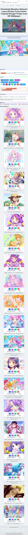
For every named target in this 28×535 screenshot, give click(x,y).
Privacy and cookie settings (21, 531)
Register (16, 2)
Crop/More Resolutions (13, 82)
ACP (2, 88)
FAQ (5, 529)
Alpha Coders (3, 1)
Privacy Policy (9, 529)
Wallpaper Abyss (11, 5)
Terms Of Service (15, 529)
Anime (19, 126)
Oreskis (13, 73)
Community (10, 2)
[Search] (26, 1)
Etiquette (25, 529)
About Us (2, 529)
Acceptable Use (21, 529)
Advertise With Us (5, 531)
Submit (5, 2)
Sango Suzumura (15, 126)
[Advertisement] (14, 62)
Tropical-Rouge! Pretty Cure (14, 127)
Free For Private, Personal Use (19, 72)
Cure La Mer (16, 481)
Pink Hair (11, 168)
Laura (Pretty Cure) (15, 168)
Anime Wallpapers (18, 5)
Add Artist (3, 73)
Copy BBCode (22, 84)
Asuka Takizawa (10, 439)
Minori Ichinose (10, 252)
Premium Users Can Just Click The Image (14, 38)
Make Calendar (4, 82)
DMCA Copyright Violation (12, 531)
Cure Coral (16, 417)
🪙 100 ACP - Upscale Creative (11, 88)
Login (13, 2)
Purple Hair (11, 126)
